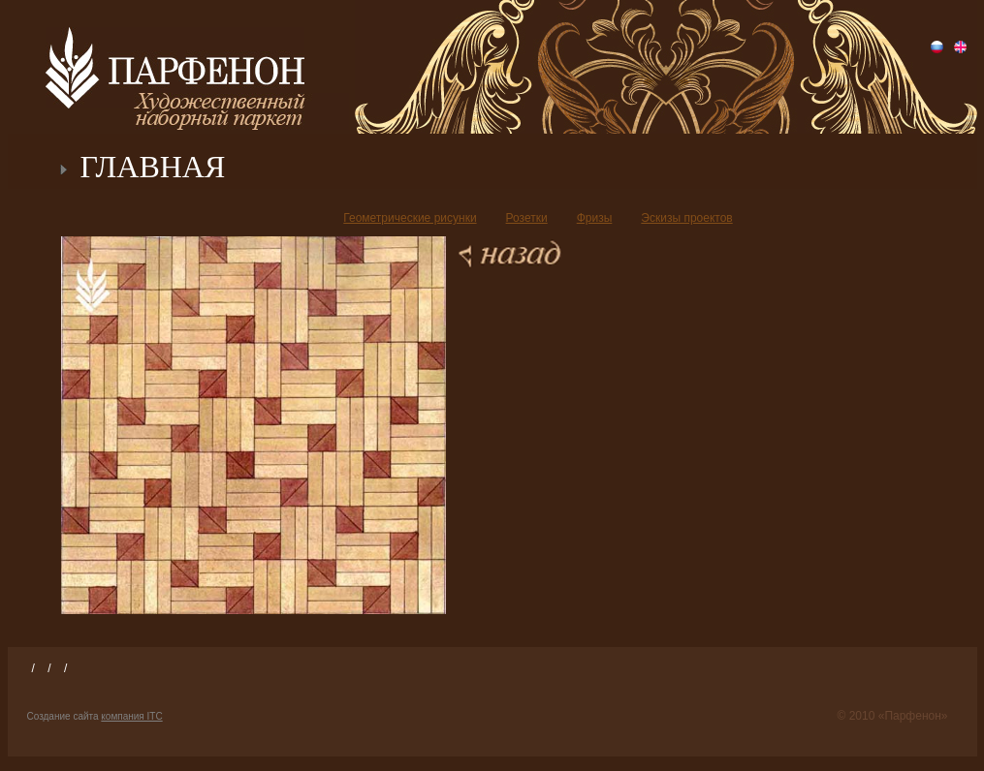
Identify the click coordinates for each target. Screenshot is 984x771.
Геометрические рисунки (409, 218)
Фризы (595, 218)
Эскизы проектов (686, 218)
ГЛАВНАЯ (153, 166)
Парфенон (175, 67)
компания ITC (131, 716)
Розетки (527, 218)
